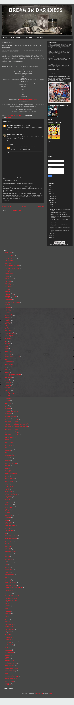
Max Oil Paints (8, 517)
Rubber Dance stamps (9, 574)
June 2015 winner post (10, 478)
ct (5, 340)
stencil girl (7, 623)
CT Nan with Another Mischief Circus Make (59, 219)
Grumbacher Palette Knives (11, 416)
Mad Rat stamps (8, 507)
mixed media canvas (9, 530)
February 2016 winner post (10, 392)
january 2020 (7, 465)
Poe (6, 561)
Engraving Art (8, 385)
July (51, 206)
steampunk (7, 619)
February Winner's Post (10, 393)
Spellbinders (7, 606)
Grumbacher (7, 410)
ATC (6, 288)
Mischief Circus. (8, 527)
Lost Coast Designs (9, 502)
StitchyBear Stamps (9, 626)
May (51, 233)
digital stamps (8, 371)
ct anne (6, 341)
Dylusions (7, 379)
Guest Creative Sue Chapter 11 (11, 419)
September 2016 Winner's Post (11, 584)
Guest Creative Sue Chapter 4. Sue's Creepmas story (16, 424)
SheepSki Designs (9, 590)
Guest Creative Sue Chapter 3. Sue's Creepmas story (16, 423)
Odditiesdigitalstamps (9, 553)
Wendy (9, 134)
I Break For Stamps (9, 449)
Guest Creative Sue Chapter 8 (11, 431)
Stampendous (8, 611)
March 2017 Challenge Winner (11, 514)
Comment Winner (8, 330)
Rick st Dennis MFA (9, 569)
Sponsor (6, 608)
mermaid (7, 520)
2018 (50, 189)
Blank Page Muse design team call (12, 302)
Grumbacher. (7, 418)
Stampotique (7, 616)
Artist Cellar (7, 283)
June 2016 (7, 479)
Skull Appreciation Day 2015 (11, 598)
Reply (8, 129)
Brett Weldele (8, 307)
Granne (6, 405)
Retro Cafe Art (8, 567)
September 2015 (8, 580)
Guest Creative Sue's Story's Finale (12, 434)
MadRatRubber (8, 509)
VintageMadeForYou (64, 244)
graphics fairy (8, 408)
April (51, 235)
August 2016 (7, 293)
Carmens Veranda (9, 315)
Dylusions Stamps (9, 380)
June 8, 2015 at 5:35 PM (17, 134)
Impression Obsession (9, 455)
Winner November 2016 (10, 671)
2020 (50, 185)
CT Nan (6, 348)
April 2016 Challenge (9, 278)
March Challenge (8, 515)
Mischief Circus (8, 523)
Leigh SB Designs (9, 496)
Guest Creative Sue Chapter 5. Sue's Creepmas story (16, 426)
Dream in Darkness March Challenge (13, 374)
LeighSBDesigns (8, 497)
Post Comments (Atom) (15, 210)
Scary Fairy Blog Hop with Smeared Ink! (58, 214)
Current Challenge (15, 37)
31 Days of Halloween (9, 255)
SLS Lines (7, 603)
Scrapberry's (7, 579)
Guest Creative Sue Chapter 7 (11, 429)
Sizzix (6, 597)
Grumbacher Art (8, 413)
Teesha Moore (8, 634)
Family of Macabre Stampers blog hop (13, 388)
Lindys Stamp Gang (9, 501)
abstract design (8, 263)
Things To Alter (8, 642)
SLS (6, 601)
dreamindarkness (23, 99)
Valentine (7, 657)
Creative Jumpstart (9, 335)
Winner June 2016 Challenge (11, 666)
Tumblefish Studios (9, 653)
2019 (50, 187)
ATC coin (7, 289)
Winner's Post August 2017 (10, 675)
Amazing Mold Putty (9, 273)
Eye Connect (7, 387)
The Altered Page (8, 637)
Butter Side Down (8, 309)
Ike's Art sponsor (8, 453)
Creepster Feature (8, 690)
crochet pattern (8, 338)
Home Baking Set (8, 445)
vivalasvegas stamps (9, 660)
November (52, 198)
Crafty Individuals (8, 332)
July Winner (7, 475)
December (52, 196)
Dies (6, 367)
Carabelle (7, 312)
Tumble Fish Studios (9, 652)
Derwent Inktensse (9, 364)
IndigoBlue (7, 457)
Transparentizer (8, 650)
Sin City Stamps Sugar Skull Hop (12, 595)
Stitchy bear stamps (9, 624)
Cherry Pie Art (8, 327)
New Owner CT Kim (9, 536)
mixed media (7, 528)
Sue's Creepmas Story (10, 629)
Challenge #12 (8, 318)
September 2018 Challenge (11, 585)
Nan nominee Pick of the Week (11, 535)
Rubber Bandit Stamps (10, 571)
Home (5, 37)
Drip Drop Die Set (8, 375)
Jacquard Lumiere (9, 458)
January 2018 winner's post (11, 463)
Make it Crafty (8, 510)
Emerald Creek (8, 384)
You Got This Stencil (9, 681)
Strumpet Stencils (8, 627)
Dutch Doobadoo (8, 377)
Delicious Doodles (9, 361)
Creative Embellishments (10, 333)
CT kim (6, 346)
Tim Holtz (7, 647)
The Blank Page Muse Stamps (11, 640)
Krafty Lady (7, 489)
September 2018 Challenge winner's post (13, 587)
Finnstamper (7, 395)
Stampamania (8, 610)
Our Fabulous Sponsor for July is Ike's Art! (59, 212)
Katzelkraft (7, 484)
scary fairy (7, 577)
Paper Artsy (7, 554)
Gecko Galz (7, 401)
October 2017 (8, 548)
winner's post (7, 673)
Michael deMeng (8, 522)
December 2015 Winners (10, 353)
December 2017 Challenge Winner (12, 356)
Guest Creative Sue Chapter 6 (11, 427)
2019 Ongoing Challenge (10, 253)
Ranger (6, 564)
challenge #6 (7, 323)
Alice (6, 266)
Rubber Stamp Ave (9, 575)
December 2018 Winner (10, 357)
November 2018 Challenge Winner (12, 540)
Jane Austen (7, 460)
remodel (6, 566)
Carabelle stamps (8, 314)
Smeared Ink (7, 605)
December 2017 (8, 354)
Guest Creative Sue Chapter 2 (11, 421)
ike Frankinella (8, 450)
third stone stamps (9, 645)
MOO (6, 531)
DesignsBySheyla (8, 366)
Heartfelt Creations (9, 442)
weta (6, 662)
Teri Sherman (8, 636)
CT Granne (7, 343)
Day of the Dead (8, 351)
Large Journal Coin (9, 492)
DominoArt (7, 372)
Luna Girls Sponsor (9, 504)
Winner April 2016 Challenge (11, 663)
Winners (8, 117)
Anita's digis (7, 276)
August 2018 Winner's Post (10, 296)
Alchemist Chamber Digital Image (12, 265)
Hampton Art (7, 440)
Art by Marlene (8, 281)
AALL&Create (8, 262)
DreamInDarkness (12, 125)
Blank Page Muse (8, 301)
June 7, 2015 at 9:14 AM (23, 125)
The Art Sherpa (8, 639)
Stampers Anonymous (9, 614)
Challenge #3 (8, 322)
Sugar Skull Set (8, 631)
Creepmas (7, 336)
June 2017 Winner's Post (10, 481)
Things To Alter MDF (9, 644)
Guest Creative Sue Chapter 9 (11, 432)
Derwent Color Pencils (9, 362)
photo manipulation (9, 559)
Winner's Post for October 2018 (11, 676)
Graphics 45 (7, 406)
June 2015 (7, 476)
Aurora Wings (8, 297)
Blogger (50, 693)
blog (29, 99)
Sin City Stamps (8, 593)
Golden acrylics (8, 403)
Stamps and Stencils (9, 618)
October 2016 (8, 546)
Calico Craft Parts (8, 310)
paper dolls (7, 556)
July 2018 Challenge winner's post (12, 473)
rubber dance (8, 572)
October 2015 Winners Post (11, 545)
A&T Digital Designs (9, 260)
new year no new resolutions (11, 538)
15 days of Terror (8, 252)
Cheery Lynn (7, 325)
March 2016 (7, 512)
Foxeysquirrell (8, 398)
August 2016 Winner (9, 294)
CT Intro (6, 345)
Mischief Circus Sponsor (10, 525)
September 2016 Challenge (11, 582)
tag (5, 632)
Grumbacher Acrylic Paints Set (11, 411)
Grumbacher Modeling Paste (11, 414)
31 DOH (6, 257)
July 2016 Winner (8, 470)
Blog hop (7, 304)
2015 (50, 195)
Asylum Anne (8, 286)
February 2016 (8, 390)
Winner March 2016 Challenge (11, 668)
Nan (6, 533)
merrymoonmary (39, 693)
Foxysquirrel (7, 400)
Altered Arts (7, 271)
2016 (50, 193)
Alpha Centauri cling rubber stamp (12, 268)
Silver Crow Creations (9, 592)
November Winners (9, 541)
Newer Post (6, 207)
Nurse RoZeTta (8, 543)
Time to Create (8, 649)
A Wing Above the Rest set (10, 258)
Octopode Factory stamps (10, 551)
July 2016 (7, 468)
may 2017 (7, 519)
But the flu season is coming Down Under (59, 76)
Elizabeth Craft (8, 382)
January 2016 (8, 462)
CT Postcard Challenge (10, 349)
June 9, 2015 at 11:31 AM (28, 147)
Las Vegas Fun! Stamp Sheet (11, 494)
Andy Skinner (8, 275)
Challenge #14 (8, 320)
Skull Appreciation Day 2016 (11, 600)
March (51, 237)
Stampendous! (8, 613)
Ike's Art (6, 452)
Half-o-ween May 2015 (10, 437)
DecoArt (6, 359)
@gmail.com (34, 99)
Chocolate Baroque (9, 328)
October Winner (8, 549)
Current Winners (28, 37)
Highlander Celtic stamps (10, 444)
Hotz (6, 447)
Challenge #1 (8, 317)
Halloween (7, 439)
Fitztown (6, 397)
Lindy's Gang (7, 499)
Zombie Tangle (8, 684)
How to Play (40, 37)
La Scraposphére (8, 491)
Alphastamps (7, 270)
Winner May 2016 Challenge (11, 670)
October (52, 200)
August (52, 204)
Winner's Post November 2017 (11, 678)
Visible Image (8, 658)
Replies (11, 144)
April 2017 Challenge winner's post (12, 279)
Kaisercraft (7, 483)
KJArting (7, 488)
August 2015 (7, 291)
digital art (7, 369)
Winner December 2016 (10, 665)
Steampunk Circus (9, 621)
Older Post (40, 207)
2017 (50, 191)
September (52, 202)
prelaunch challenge (9, 562)
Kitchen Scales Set (9, 486)
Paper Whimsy (8, 558)
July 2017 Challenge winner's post (12, 471)
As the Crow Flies (8, 284)
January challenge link (9, 466)
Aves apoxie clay (8, 299)
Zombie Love (7, 683)
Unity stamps (7, 655)
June (51, 207)
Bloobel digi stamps (9, 305)
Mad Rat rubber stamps (10, 506)
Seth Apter (7, 588)
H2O (6, 436)
